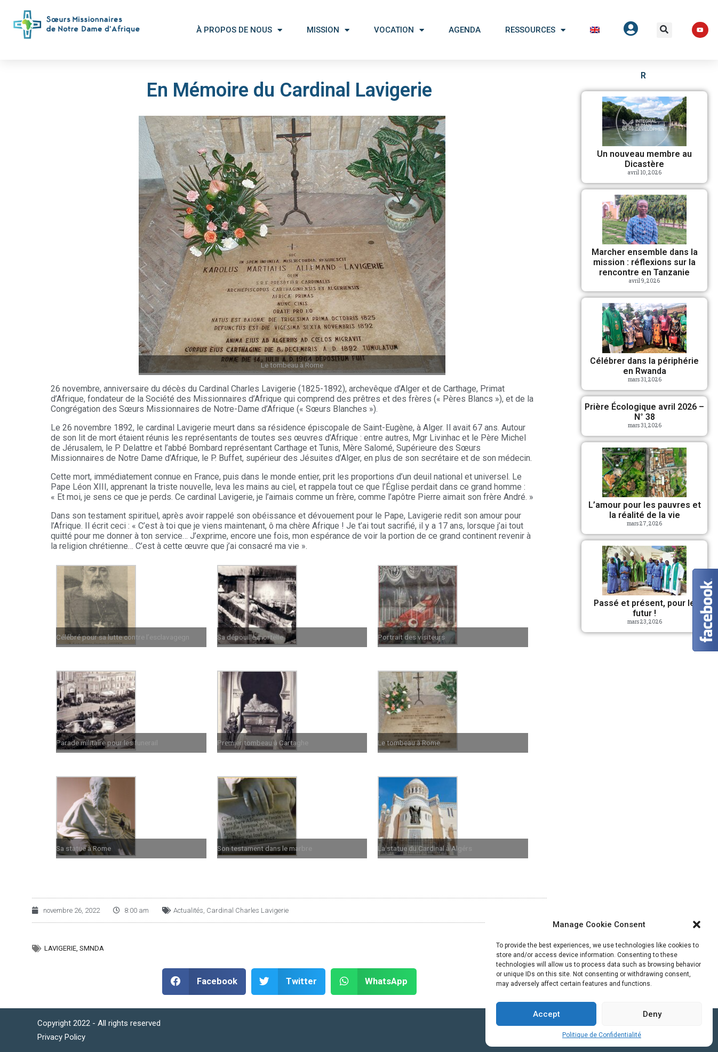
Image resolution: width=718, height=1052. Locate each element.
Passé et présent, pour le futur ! (644, 608)
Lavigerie (60, 948)
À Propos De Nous (239, 30)
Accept (546, 1014)
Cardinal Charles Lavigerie (247, 910)
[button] (696, 924)
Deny (652, 1014)
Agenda (465, 30)
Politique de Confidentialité (601, 1035)
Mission (328, 30)
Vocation (399, 30)
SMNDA (91, 948)
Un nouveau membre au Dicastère (644, 159)
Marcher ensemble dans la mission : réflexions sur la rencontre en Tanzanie (645, 262)
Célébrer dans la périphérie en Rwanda (644, 366)
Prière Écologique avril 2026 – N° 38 (644, 412)
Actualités (188, 910)
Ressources (535, 30)
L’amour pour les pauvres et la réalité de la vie (644, 510)
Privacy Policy (61, 1037)
